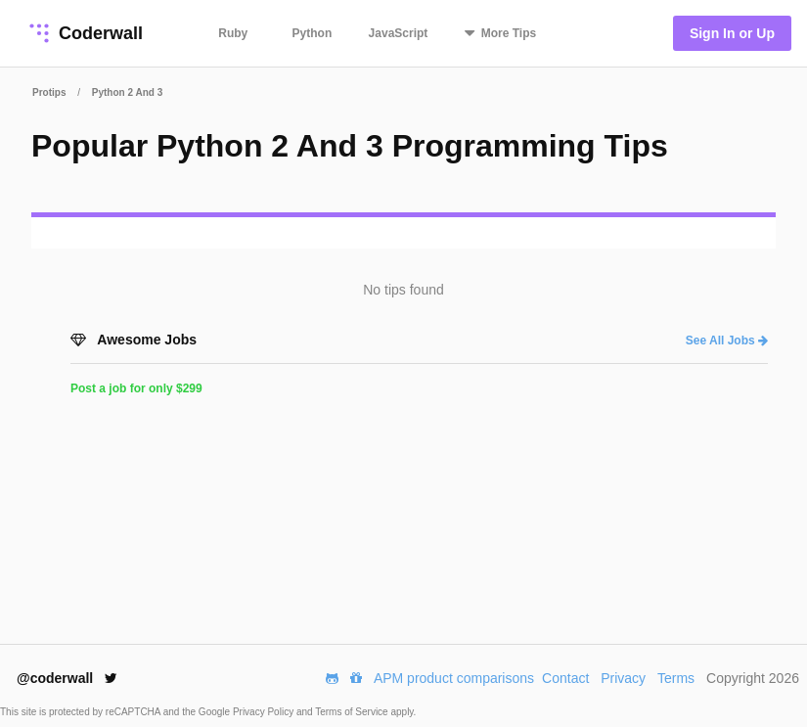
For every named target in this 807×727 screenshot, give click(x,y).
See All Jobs (727, 340)
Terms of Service (352, 711)
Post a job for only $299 (136, 388)
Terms (676, 678)
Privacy (623, 678)
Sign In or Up (732, 33)
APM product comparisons (454, 678)
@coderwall (67, 678)
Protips (49, 92)
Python (312, 33)
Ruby (232, 33)
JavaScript (398, 33)
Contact (565, 678)
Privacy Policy (264, 711)
